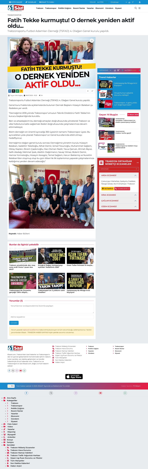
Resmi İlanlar (79, 8)
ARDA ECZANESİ (108, 175)
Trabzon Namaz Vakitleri (63, 351)
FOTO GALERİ (15, 2)
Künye (8, 440)
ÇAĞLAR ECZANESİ (109, 201)
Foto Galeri (10, 424)
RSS (11, 386)
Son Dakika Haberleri (62, 360)
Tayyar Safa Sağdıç (16, 95)
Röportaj (9, 432)
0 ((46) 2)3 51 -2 (122, 189)
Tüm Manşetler (59, 358)
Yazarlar (90, 8)
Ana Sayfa (9, 398)
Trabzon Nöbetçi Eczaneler (64, 346)
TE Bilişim (136, 386)
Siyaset (118, 8)
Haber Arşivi (58, 362)
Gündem (109, 8)
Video (8, 427)
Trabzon (39, 8)
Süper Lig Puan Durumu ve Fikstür (67, 355)
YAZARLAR (31, 2)
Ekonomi (99, 8)
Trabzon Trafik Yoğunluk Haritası (66, 353)
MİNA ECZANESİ (108, 195)
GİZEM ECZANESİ (109, 206)
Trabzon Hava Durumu (62, 349)
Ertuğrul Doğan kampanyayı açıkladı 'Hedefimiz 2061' (50, 266)
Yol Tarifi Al (107, 189)
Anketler (9, 437)
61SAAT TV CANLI (47, 2)
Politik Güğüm (64, 8)
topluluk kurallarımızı (31, 330)
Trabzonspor (50, 8)
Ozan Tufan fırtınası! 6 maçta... (80, 265)
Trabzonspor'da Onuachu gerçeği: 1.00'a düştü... (20, 291)
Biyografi (9, 435)
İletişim (8, 442)
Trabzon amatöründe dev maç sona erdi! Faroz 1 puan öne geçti (22, 267)
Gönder (14, 323)
